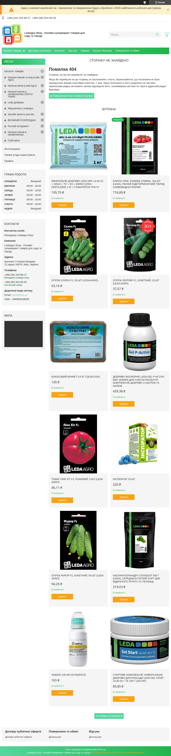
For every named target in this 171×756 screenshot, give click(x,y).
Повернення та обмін (127, 50)
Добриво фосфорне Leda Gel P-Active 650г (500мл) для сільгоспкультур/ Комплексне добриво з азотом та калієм (138, 381)
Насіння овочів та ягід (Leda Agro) (23, 78)
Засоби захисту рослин (21, 114)
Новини (85, 50)
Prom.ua (102, 749)
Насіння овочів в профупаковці (17, 133)
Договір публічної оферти (18, 737)
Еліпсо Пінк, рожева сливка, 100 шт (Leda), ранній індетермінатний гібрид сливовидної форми (139, 184)
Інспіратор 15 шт (124, 479)
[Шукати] (157, 34)
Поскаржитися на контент (104, 752)
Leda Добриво (16, 102)
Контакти (59, 50)
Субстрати (14, 140)
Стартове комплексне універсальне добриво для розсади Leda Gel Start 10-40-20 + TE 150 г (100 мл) (138, 677)
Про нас (72, 50)
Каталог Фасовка (102, 50)
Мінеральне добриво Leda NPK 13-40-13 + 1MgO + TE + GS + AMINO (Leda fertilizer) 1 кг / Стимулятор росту (77, 184)
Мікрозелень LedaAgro (20, 108)
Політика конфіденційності (131, 752)
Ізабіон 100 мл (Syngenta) (68, 674)
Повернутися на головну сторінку (73, 95)
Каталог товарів (12, 50)
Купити (62, 205)
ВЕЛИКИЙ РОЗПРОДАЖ (22, 120)
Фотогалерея (12, 148)
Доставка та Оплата (39, 50)
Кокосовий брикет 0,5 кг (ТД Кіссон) (75, 376)
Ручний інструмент (18, 126)
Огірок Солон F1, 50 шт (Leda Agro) (74, 280)
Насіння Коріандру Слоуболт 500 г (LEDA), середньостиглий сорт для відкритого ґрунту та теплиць (136, 578)
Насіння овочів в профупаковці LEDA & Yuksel (20, 94)
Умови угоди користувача (19, 154)
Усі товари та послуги (108, 716)
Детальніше (55, 737)
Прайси (8, 160)
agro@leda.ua (19, 295)
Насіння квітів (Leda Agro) (22, 85)
